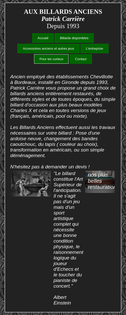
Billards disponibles (74, 38)
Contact (81, 59)
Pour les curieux (51, 59)
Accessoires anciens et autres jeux (48, 48)
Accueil (43, 38)
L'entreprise (94, 48)
